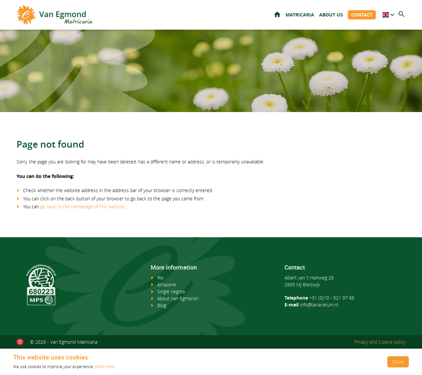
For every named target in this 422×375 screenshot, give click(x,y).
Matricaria (300, 15)
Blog (161, 305)
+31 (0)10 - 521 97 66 (331, 298)
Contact (362, 15)
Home (277, 14)
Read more (105, 366)
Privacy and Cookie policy (380, 342)
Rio (160, 277)
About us (331, 15)
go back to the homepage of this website (82, 206)
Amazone (166, 284)
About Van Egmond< (178, 298)
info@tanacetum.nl (319, 305)
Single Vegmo (171, 291)
